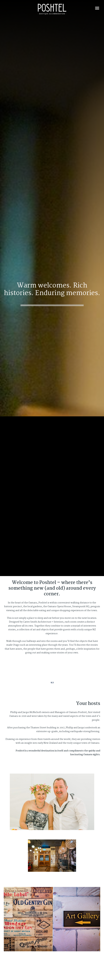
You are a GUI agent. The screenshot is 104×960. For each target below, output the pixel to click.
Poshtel (52, 676)
